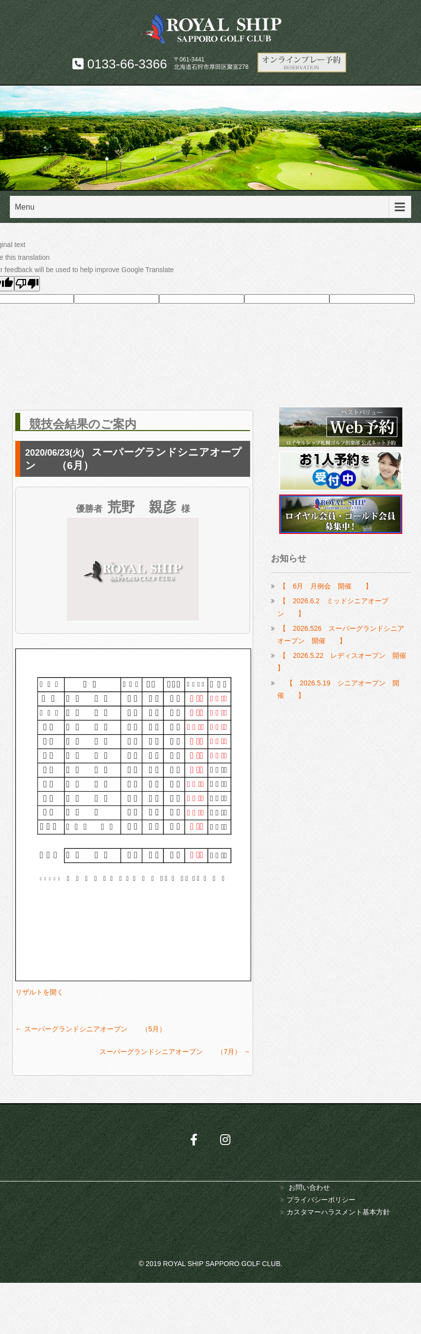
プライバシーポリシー (321, 1200)
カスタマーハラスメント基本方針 (338, 1212)
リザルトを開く (39, 992)
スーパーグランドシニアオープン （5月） (90, 1029)
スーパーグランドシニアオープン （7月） (174, 1051)
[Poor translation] (27, 283)
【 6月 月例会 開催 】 (326, 586)
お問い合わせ (309, 1187)
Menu (24, 207)
